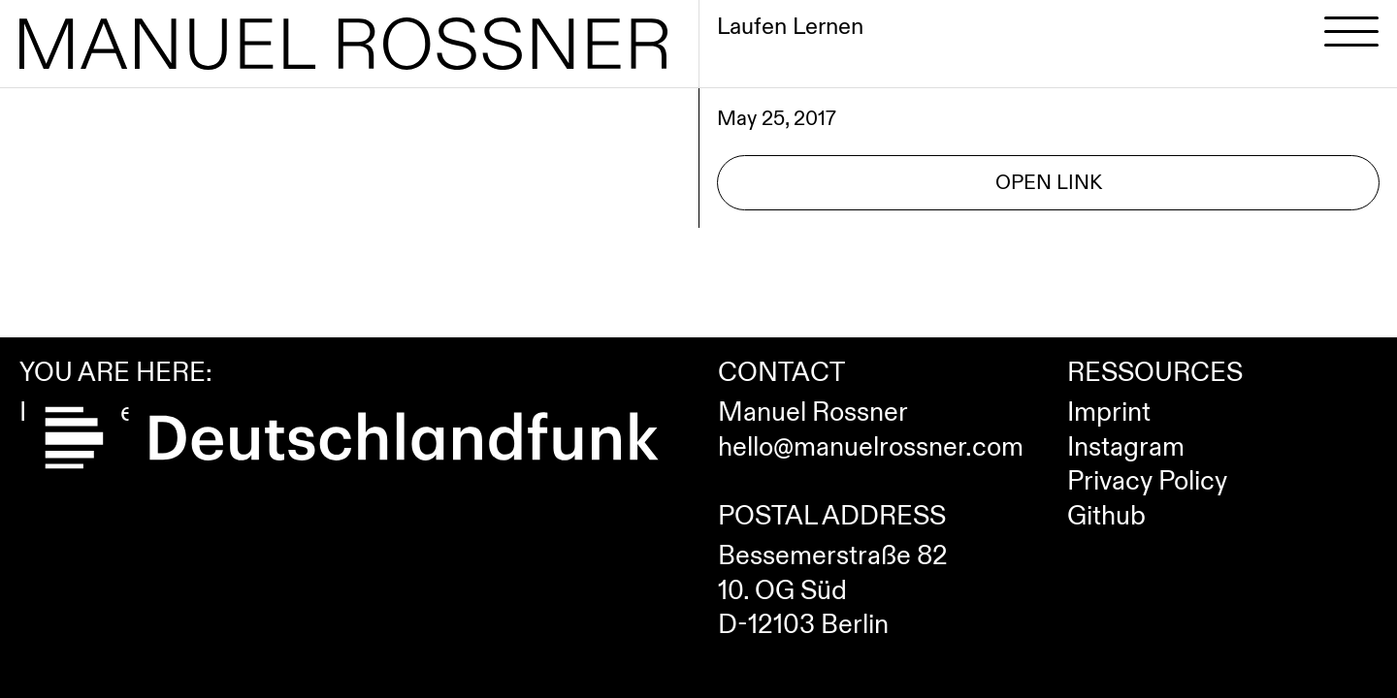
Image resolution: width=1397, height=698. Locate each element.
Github (1106, 516)
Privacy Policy (1147, 481)
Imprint (1109, 413)
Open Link (1048, 183)
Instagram (1126, 447)
